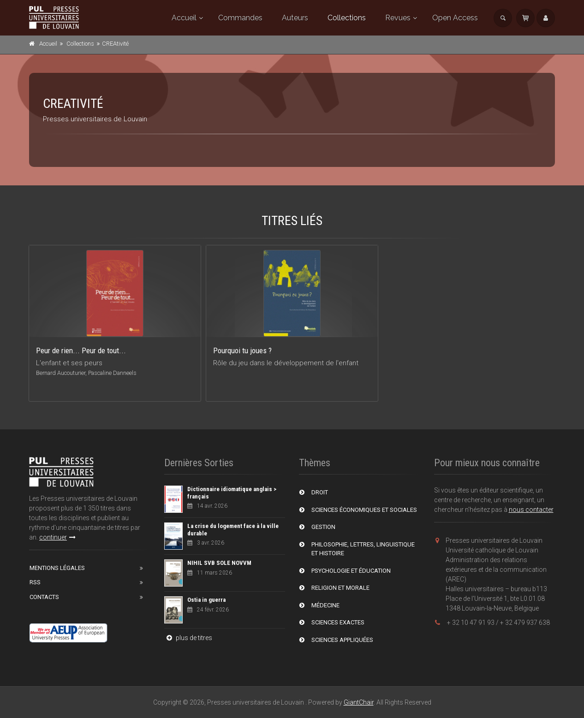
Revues (398, 17)
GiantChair (359, 702)
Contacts (44, 596)
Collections (347, 17)
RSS (35, 582)
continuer (57, 537)
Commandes (240, 17)
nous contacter (531, 509)
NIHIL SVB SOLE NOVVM (219, 562)
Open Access (455, 17)
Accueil (184, 17)
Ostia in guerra (206, 599)
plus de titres (188, 637)
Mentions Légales (57, 567)
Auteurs (295, 17)
